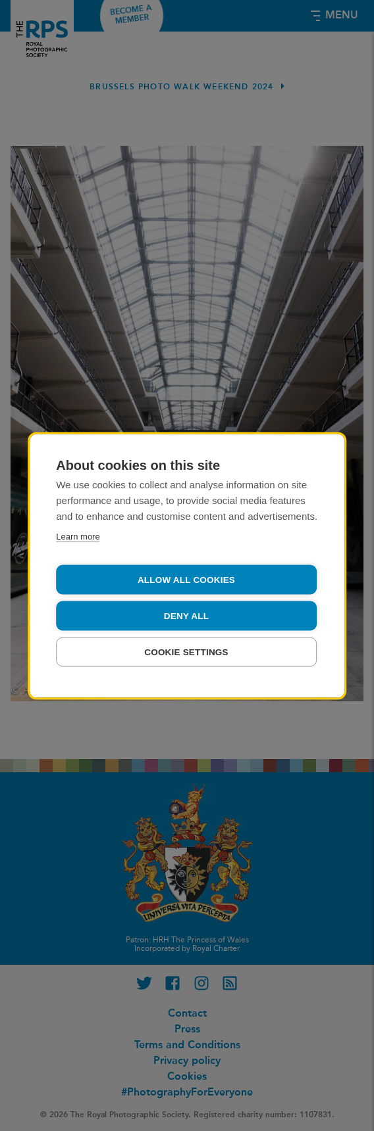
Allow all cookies (186, 579)
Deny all (186, 615)
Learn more (77, 536)
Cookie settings (186, 652)
